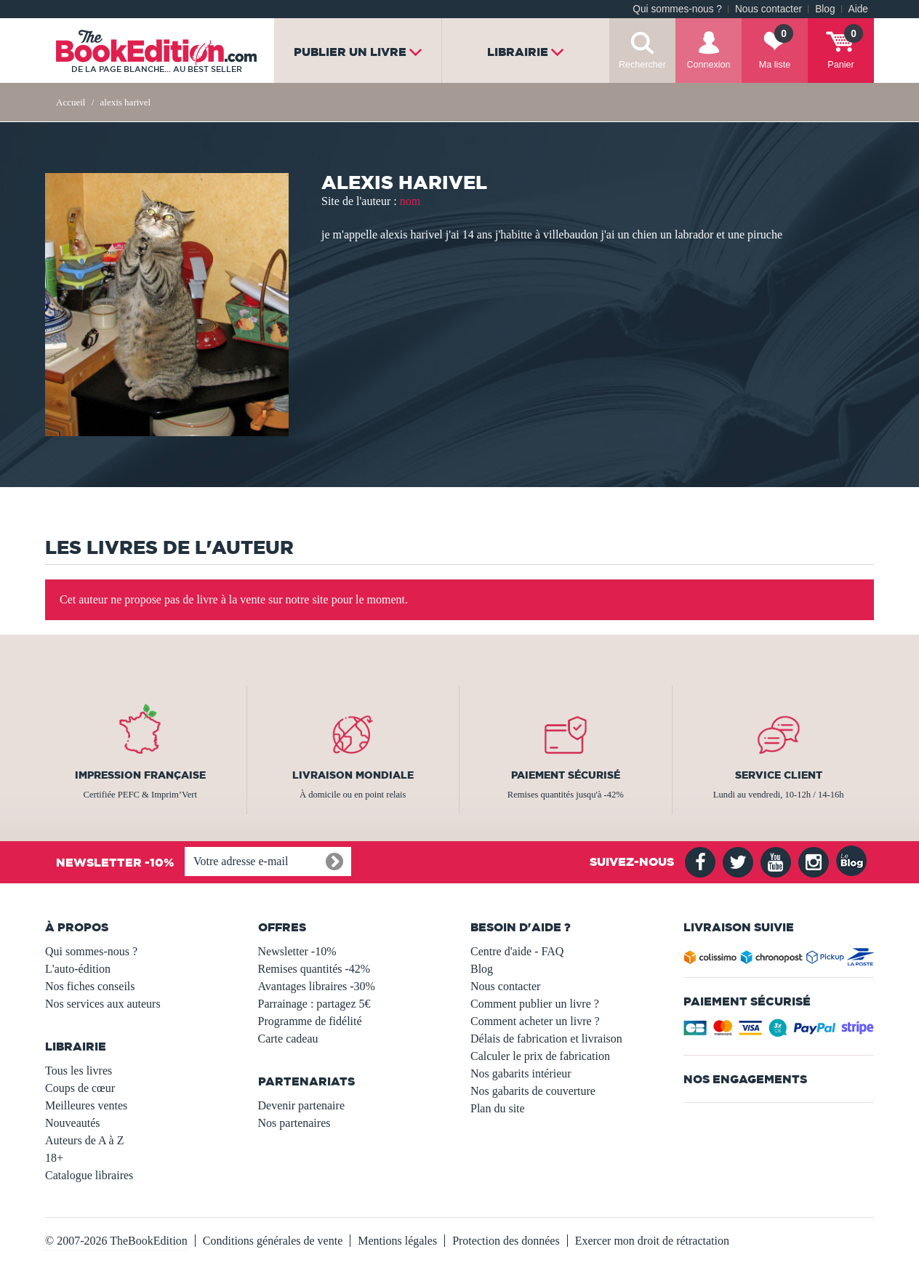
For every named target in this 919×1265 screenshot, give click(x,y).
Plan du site (497, 1108)
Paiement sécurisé (565, 775)
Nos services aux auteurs (103, 1003)
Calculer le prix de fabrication (540, 1056)
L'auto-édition (78, 969)
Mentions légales (397, 1240)
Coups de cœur (80, 1088)
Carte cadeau (288, 1038)
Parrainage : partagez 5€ (314, 1003)
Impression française (140, 775)
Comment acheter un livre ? (535, 1021)
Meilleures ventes (86, 1105)
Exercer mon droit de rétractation (652, 1240)
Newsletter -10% (297, 951)
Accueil (70, 102)
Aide (858, 9)
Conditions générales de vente (272, 1240)
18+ (54, 1158)
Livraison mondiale (353, 775)
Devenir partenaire (301, 1105)
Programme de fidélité (310, 1021)
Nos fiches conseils (90, 986)
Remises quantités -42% (314, 969)
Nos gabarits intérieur (520, 1073)
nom (410, 201)
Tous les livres (78, 1070)
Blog (825, 9)
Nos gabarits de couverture (532, 1091)
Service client (778, 775)
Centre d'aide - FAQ (516, 951)
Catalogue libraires (89, 1175)
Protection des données (506, 1240)
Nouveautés (72, 1123)
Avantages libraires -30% (316, 986)
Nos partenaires (294, 1123)
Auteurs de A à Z (84, 1140)
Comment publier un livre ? (534, 1003)
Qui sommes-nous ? (677, 9)
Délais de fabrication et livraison (546, 1038)
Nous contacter (768, 9)
